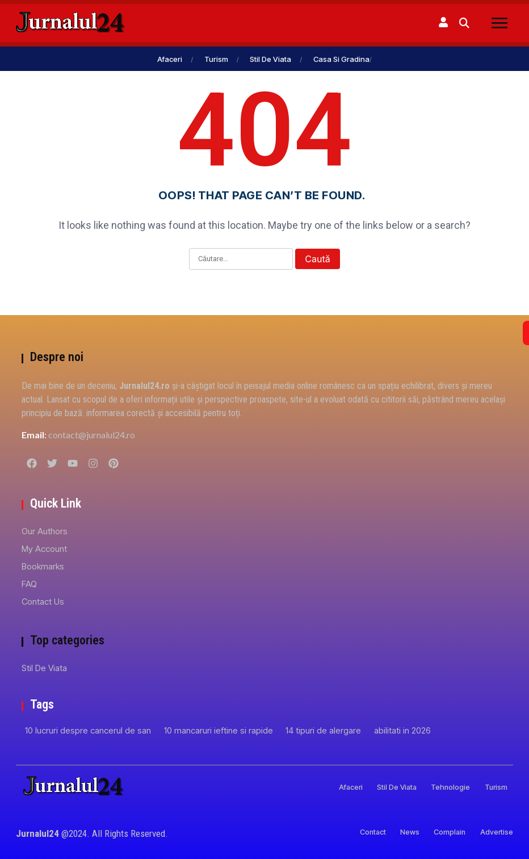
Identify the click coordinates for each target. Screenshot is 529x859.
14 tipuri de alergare (323, 729)
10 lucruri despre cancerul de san (88, 729)
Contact (347, 831)
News (392, 831)
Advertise (495, 831)
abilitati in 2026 (402, 729)
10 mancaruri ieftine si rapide (218, 729)
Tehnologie (440, 786)
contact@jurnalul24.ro (91, 434)
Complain (439, 831)
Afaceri (169, 58)
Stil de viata (270, 58)
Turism (216, 58)
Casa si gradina (341, 58)
